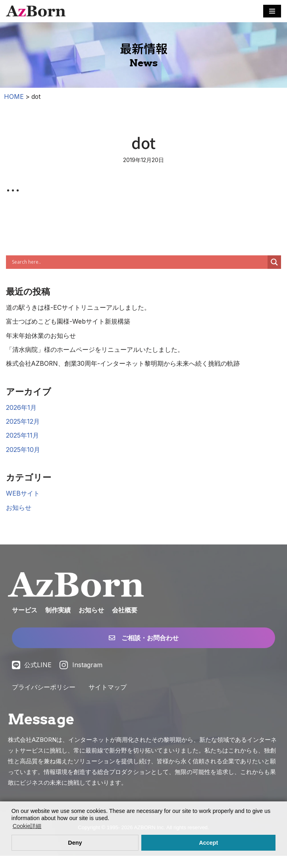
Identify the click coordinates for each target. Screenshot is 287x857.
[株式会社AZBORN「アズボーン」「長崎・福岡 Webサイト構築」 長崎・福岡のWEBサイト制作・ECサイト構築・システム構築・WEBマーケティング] (35, 11)
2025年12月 (23, 422)
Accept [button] (208, 843)
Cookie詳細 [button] (27, 826)
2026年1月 (21, 408)
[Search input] (139, 262)
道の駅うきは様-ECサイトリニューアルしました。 (78, 307)
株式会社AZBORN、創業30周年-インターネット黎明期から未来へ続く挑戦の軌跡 (123, 364)
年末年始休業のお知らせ (41, 336)
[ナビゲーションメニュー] (272, 11)
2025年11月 (22, 436)
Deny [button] (75, 843)
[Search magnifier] (274, 262)
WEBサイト (23, 494)
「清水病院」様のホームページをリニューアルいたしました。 (95, 350)
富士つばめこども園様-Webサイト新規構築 (68, 322)
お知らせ (18, 509)
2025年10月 (23, 450)
